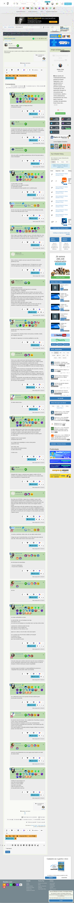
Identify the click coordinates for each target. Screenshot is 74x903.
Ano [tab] (64, 352)
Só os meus (13, 86)
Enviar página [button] (46, 27)
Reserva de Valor (30, 887)
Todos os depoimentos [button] (60, 113)
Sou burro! (9, 848)
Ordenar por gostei (12, 87)
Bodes (60, 344)
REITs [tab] (60, 357)
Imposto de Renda (30, 890)
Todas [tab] (53, 406)
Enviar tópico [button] (41, 817)
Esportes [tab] (64, 357)
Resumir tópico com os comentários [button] (29, 817)
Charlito (18, 203)
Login (62, 3)
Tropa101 (18, 226)
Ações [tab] (63, 355)
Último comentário (41, 86)
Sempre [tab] (53, 355)
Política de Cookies (68, 898)
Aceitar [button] (61, 900)
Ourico (18, 395)
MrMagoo (18, 353)
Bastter (18, 93)
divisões (68, 128)
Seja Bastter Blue (42, 889)
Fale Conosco (53, 889)
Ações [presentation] (53, 161)
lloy (11, 43)
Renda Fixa (29, 889)
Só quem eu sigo (21, 87)
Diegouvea (19, 280)
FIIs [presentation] (58, 161)
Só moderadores (21, 86)
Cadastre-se (68, 3)
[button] (4, 3)
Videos (54, 344)
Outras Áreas (60, 408)
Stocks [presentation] (62, 161)
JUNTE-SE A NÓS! (60, 277)
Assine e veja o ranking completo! (60, 228)
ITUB (65, 184)
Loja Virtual (52, 883)
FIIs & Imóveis (29, 886)
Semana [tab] (56, 352)
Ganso (18, 581)
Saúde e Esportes (42, 886)
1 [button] (9, 70)
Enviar (7, 852)
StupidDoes (19, 654)
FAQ (8, 33)
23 (33, 38)
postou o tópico (60, 413)
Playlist (66, 344)
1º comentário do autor (31, 86)
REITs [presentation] (67, 161)
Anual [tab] (68, 352)
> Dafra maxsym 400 (41, 825)
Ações (27, 883)
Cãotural (40, 887)
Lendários (35, 70)
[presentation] (2, 845)
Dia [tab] (52, 352)
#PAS (39, 884)
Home (5, 27)
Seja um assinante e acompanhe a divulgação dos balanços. (54, 246)
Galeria (18, 33)
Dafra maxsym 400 (9, 38)
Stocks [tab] (55, 357)
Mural (5, 33)
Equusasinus (19, 320)
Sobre (51, 890)
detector (18, 253)
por (60, 365)
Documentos (13, 33)
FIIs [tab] (67, 355)
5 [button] (30, 406)
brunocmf (18, 553)
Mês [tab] (60, 352)
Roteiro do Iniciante (42, 883)
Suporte (51, 887)
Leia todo (55, 104)
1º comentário (36, 819)
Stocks (27, 884)
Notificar (42, 819)
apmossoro (19, 148)
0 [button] (27, 70)
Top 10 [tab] (59, 355)
